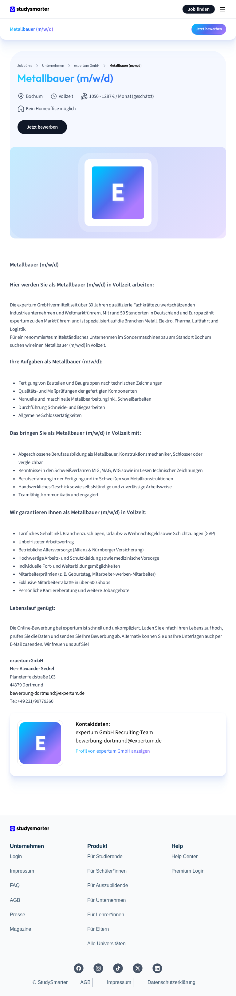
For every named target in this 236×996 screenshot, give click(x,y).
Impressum (22, 871)
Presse (17, 914)
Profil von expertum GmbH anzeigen (113, 751)
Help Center (184, 856)
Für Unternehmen (106, 900)
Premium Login (188, 871)
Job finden (199, 9)
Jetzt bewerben (209, 29)
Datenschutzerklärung (171, 982)
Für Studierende (105, 856)
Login (16, 856)
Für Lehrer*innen (105, 914)
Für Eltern (98, 929)
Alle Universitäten (106, 943)
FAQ (15, 885)
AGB (15, 900)
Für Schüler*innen (107, 871)
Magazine (20, 929)
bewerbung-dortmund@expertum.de (47, 693)
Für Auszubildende (107, 885)
